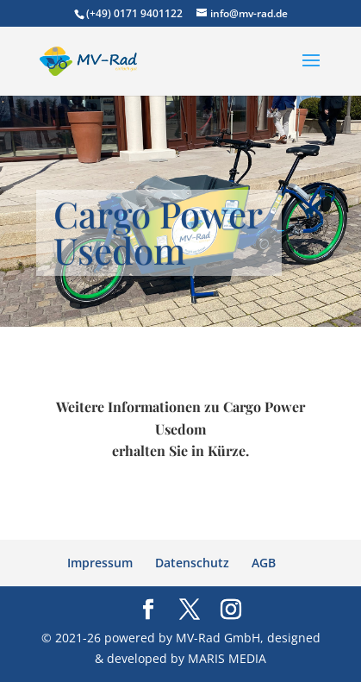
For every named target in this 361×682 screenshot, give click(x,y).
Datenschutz (192, 562)
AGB (264, 562)
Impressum (100, 562)
